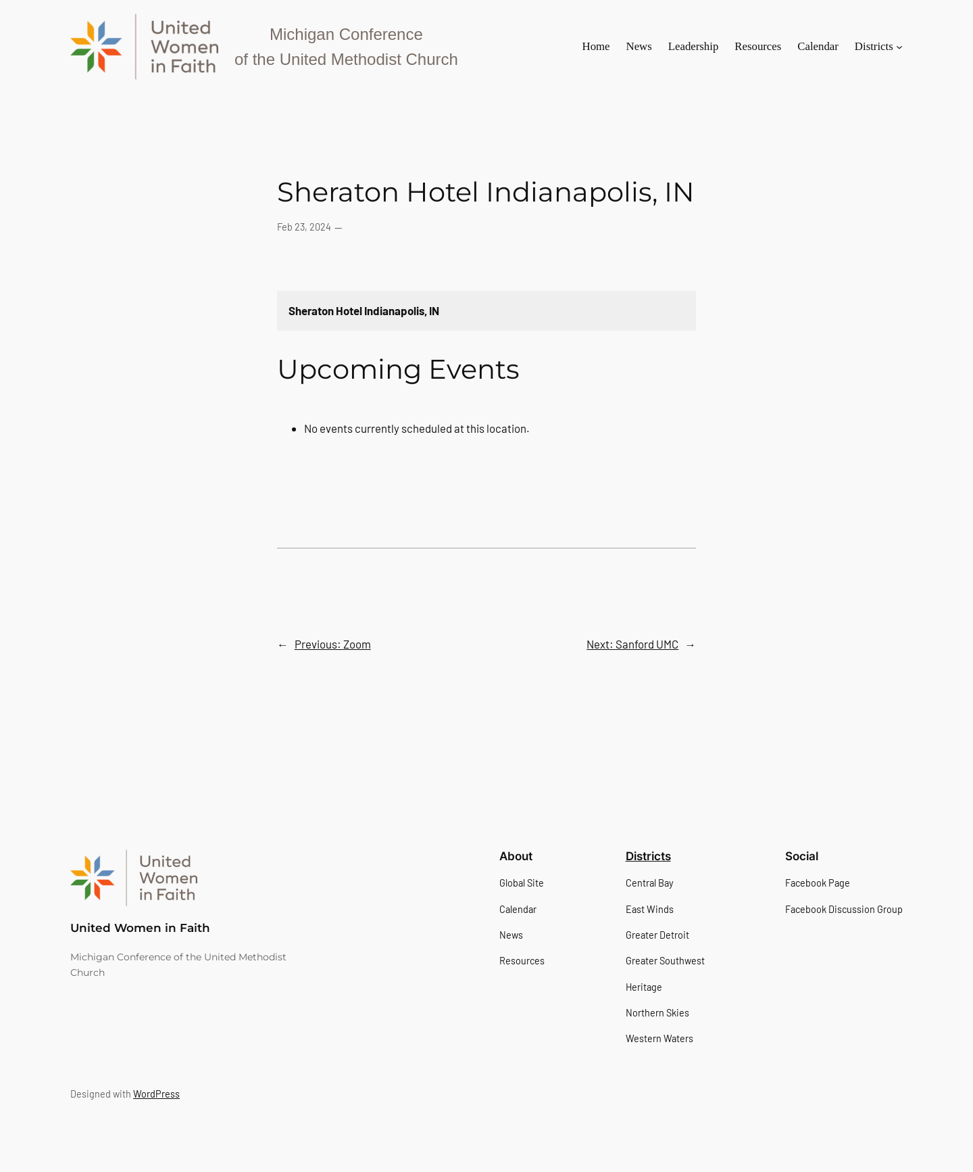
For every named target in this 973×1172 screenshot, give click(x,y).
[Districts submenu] (899, 46)
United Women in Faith (140, 928)
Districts (648, 856)
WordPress (156, 1094)
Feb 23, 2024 (304, 227)
